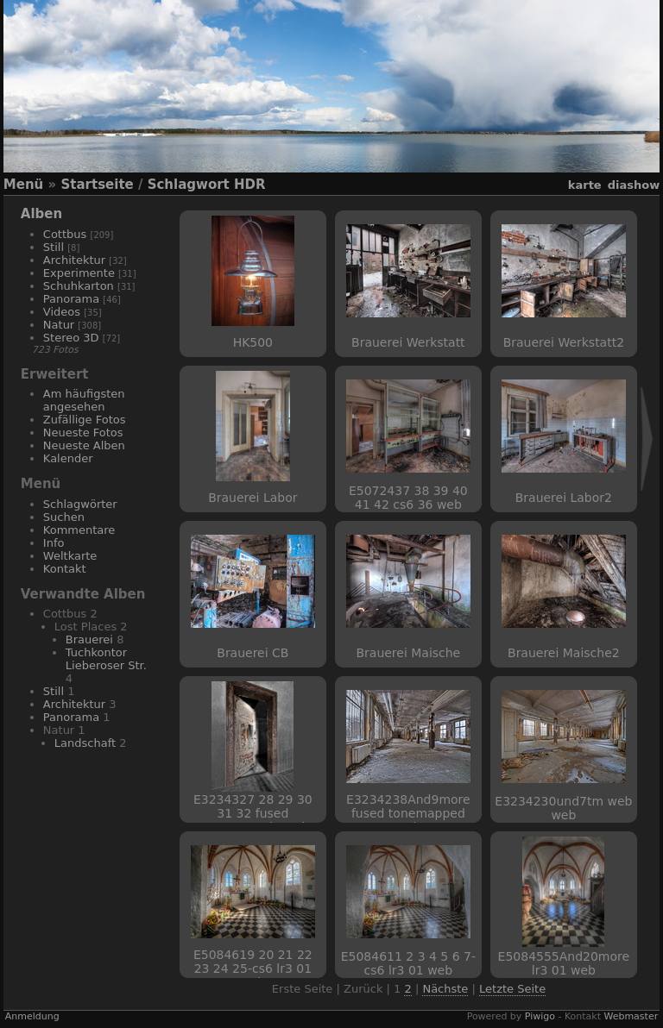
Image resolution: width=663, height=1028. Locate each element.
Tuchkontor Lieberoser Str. (106, 659)
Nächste (445, 988)
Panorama (71, 298)
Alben (41, 214)
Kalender (68, 458)
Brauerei (89, 639)
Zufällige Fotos (84, 419)
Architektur (74, 260)
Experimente (79, 272)
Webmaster (630, 1016)
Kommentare (79, 529)
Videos (61, 311)
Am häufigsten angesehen (84, 400)
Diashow (634, 185)
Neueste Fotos (83, 432)
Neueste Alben (84, 445)
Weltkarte (70, 555)
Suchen (64, 517)
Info (54, 542)
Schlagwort (189, 184)
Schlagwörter (80, 504)
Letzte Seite (512, 988)
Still (53, 247)
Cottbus (65, 234)
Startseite (96, 184)
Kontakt (64, 568)
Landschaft (85, 743)
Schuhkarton (78, 285)
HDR (250, 184)
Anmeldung (32, 1016)
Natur (58, 324)
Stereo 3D (71, 337)
